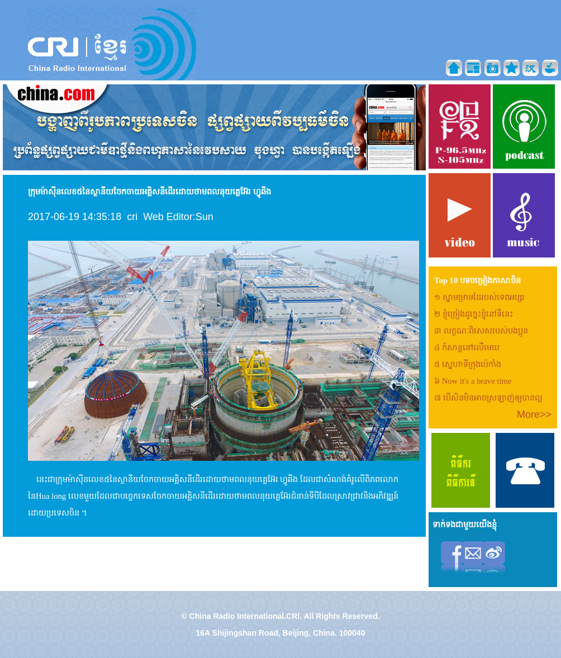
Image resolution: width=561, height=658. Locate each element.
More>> (534, 414)
